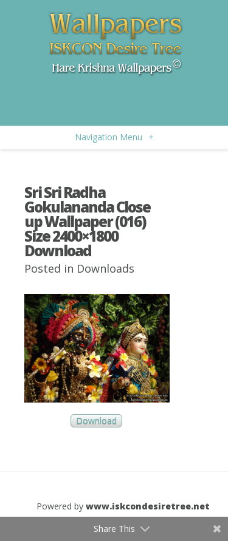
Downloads (105, 268)
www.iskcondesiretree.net (148, 506)
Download (96, 421)
